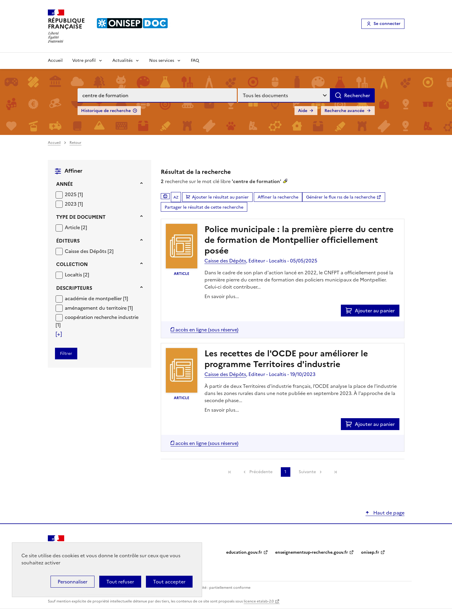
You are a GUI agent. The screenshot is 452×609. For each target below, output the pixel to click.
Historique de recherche (106, 111)
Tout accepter (169, 581)
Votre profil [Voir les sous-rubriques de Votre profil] (84, 60)
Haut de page (388, 512)
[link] (229, 472)
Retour (75, 142)
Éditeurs (68, 240)
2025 (71, 194)
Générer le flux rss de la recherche (340, 197)
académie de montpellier (94, 298)
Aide (302, 111)
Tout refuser (120, 581)
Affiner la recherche (278, 197)
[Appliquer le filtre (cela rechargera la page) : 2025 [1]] (74, 194)
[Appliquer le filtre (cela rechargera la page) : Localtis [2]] (77, 274)
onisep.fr (370, 552)
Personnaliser (72, 581)
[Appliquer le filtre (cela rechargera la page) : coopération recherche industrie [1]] (97, 321)
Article (73, 227)
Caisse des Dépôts (86, 251)
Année (64, 184)
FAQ (195, 60)
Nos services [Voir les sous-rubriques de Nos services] (161, 60)
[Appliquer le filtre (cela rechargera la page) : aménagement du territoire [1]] (99, 308)
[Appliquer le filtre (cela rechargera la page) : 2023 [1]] (74, 204)
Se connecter (387, 24)
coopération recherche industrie (101, 317)
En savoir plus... (221, 296)
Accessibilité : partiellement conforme (218, 587)
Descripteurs (74, 288)
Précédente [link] (261, 472)
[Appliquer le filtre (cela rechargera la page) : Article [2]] (76, 227)
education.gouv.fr (244, 552)
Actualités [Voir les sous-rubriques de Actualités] (122, 60)
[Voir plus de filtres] (59, 334)
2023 (71, 203)
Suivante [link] (307, 472)
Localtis (74, 274)
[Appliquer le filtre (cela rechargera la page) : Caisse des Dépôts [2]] (89, 251)
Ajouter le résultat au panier (220, 197)
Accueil (55, 60)
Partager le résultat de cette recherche (204, 207)
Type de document (80, 217)
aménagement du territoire (96, 307)
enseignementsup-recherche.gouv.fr (311, 552)
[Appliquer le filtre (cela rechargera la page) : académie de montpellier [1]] (96, 298)
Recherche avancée (344, 111)
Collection (72, 264)
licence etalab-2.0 (259, 601)
